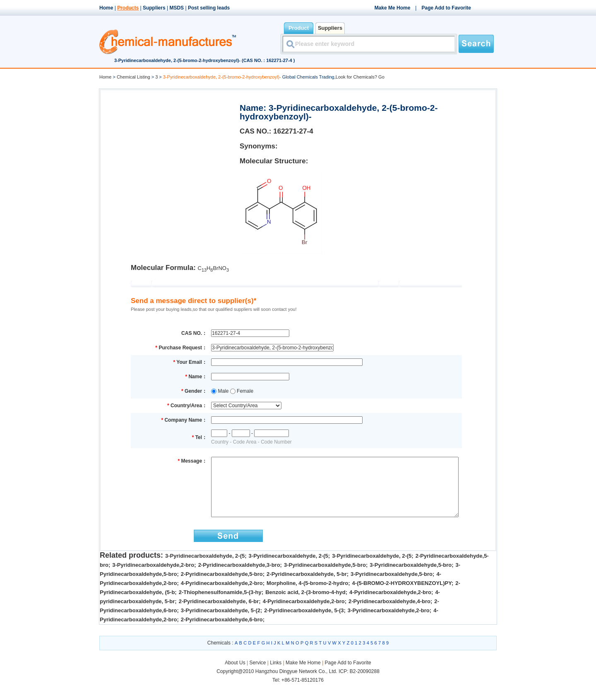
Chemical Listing (133, 76)
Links (275, 675)
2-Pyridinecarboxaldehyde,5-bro (222, 586)
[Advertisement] (169, 147)
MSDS (176, 8)
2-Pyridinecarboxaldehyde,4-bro (389, 614)
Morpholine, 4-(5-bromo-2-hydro (307, 595)
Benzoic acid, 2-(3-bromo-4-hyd (305, 605)
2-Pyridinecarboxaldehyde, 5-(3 (304, 623)
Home (106, 8)
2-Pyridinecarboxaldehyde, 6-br (219, 614)
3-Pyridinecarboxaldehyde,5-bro (325, 577)
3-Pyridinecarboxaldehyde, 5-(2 (220, 623)
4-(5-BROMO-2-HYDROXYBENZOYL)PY (402, 595)
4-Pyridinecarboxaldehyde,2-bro (222, 595)
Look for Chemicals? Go (360, 76)
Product (298, 28)
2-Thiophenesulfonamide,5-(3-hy (220, 605)
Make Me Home (393, 8)
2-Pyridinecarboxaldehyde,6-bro (222, 632)
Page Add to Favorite (446, 8)
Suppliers (154, 8)
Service (257, 675)
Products (128, 8)
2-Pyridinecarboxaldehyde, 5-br (307, 586)
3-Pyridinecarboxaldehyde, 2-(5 (205, 568)
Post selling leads (209, 8)
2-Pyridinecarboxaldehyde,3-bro (239, 577)
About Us (236, 675)
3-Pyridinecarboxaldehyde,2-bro (153, 577)
